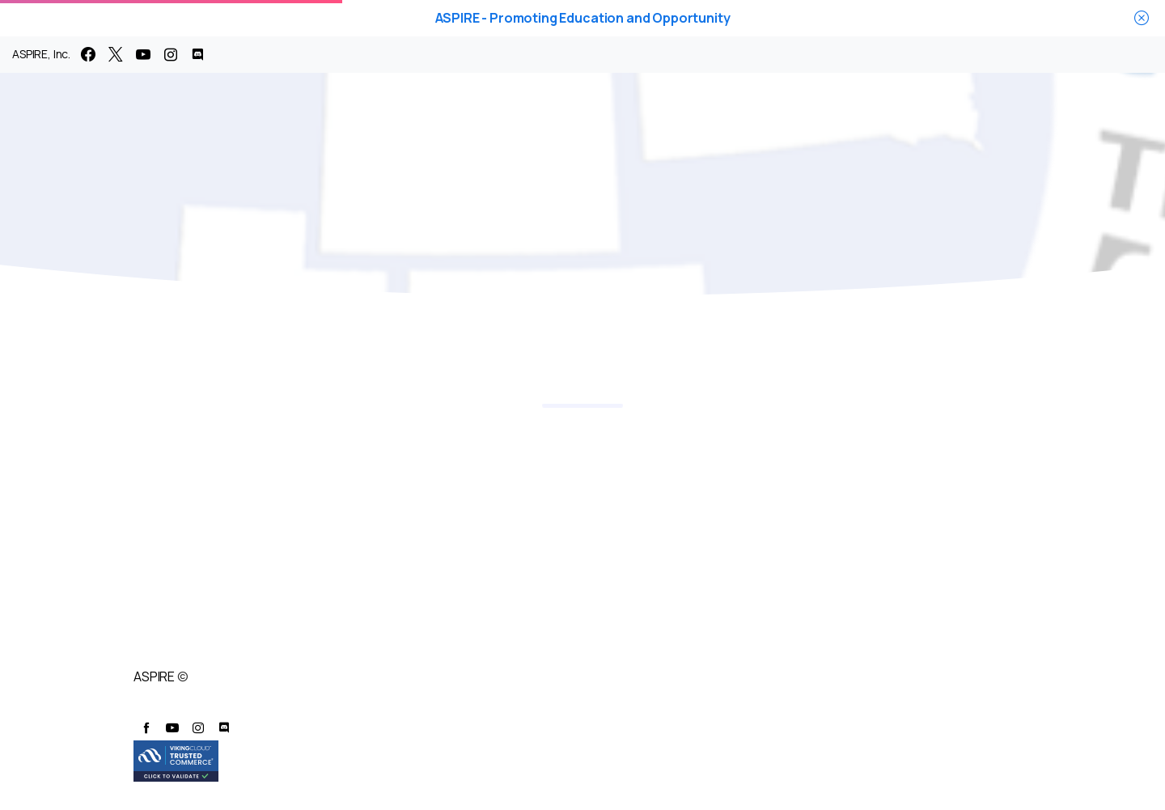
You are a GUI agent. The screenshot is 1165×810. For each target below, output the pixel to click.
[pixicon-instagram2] (198, 728)
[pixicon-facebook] (146, 728)
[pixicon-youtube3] (172, 728)
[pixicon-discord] (224, 728)
